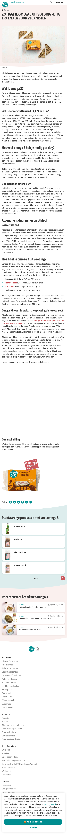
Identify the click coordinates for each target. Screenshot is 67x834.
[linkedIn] (26, 502)
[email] (18, 502)
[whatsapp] (30, 502)
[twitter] (14, 502)
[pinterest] (22, 502)
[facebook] (10, 502)
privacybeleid (50, 804)
